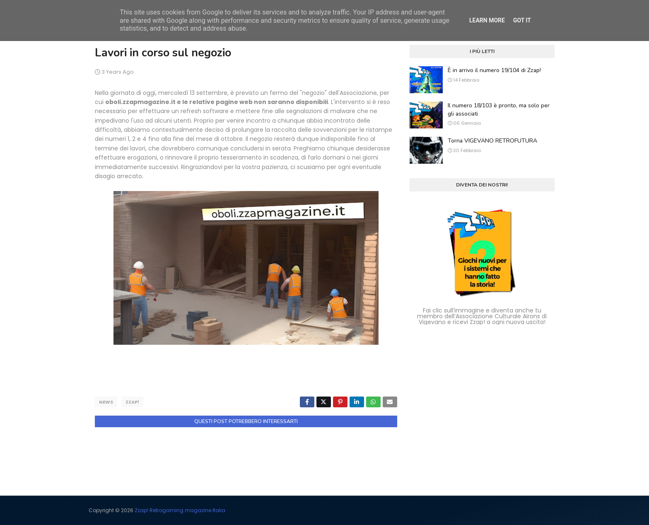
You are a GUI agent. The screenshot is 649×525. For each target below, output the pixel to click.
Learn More (487, 20)
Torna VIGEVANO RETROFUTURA (492, 141)
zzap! (132, 402)
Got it (522, 20)
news (106, 402)
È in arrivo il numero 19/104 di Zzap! (494, 70)
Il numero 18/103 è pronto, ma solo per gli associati (499, 110)
